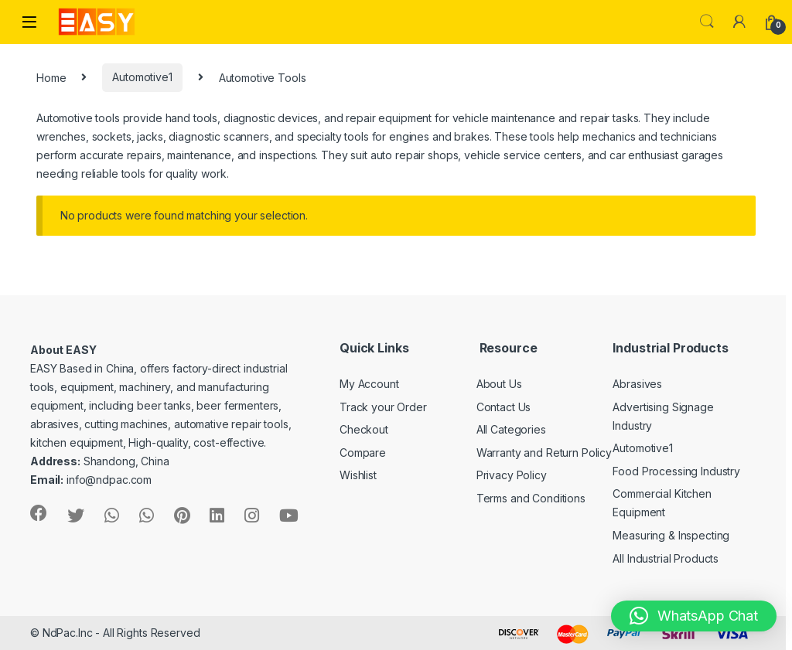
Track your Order (383, 406)
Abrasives (637, 383)
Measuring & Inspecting (671, 535)
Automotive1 (142, 76)
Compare (363, 452)
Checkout (364, 429)
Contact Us (503, 406)
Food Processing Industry (676, 471)
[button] (694, 616)
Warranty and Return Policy (544, 452)
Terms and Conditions (530, 498)
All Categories (511, 429)
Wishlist (358, 475)
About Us (499, 383)
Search (706, 21)
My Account (369, 383)
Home (51, 76)
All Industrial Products (666, 558)
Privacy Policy (511, 475)
